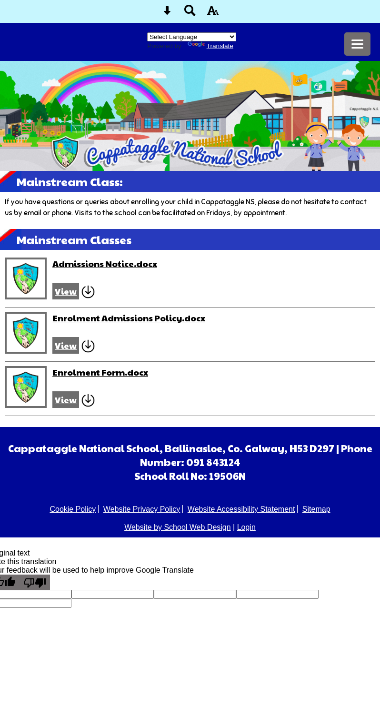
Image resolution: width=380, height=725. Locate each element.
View (66, 291)
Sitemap (316, 509)
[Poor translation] (35, 582)
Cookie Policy (73, 509)
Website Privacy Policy (141, 509)
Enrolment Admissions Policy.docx (128, 318)
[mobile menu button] (357, 44)
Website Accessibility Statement (241, 509)
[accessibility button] (212, 14)
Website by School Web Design (177, 527)
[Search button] (190, 14)
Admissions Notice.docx (104, 263)
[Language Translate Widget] (191, 36)
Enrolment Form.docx (100, 372)
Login (246, 527)
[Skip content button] (167, 14)
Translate (210, 46)
